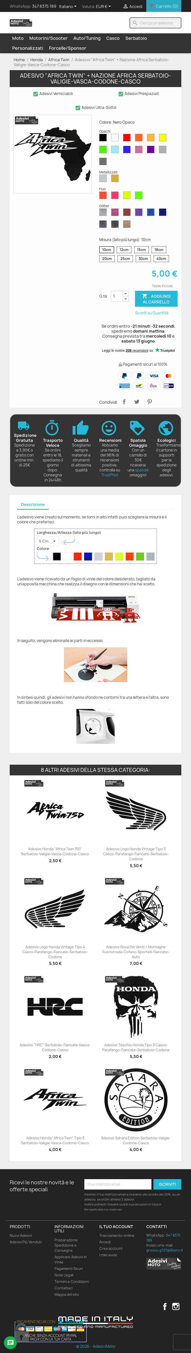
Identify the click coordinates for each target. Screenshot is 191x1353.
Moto (18, 38)
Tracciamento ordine (117, 1235)
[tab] (33, 505)
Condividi (124, 402)
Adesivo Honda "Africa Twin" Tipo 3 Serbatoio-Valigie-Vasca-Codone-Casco (55, 1140)
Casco (113, 38)
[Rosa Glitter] (116, 213)
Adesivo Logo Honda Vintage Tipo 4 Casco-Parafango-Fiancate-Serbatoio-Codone (55, 952)
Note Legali (63, 1275)
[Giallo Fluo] (128, 196)
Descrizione (33, 504)
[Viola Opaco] (151, 151)
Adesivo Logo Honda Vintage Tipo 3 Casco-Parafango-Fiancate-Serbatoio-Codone (136, 854)
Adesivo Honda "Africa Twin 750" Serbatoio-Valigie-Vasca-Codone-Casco (55, 851)
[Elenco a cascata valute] (104, 7)
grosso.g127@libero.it (164, 1250)
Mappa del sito (66, 1294)
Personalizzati (27, 48)
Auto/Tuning (86, 38)
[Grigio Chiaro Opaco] (163, 151)
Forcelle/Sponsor (67, 48)
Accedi (105, 1242)
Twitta (137, 402)
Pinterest (149, 402)
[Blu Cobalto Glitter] (163, 213)
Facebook (165, 1306)
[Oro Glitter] (128, 225)
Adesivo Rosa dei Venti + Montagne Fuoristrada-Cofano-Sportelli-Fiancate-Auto (135, 952)
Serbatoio (136, 38)
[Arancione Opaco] (139, 139)
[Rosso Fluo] (104, 196)
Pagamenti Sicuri (68, 1268)
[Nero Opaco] (104, 139)
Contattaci (63, 1288)
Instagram (176, 1306)
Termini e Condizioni (71, 1281)
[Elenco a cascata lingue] (68, 7)
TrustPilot (109, 475)
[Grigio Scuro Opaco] (104, 163)
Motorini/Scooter (48, 38)
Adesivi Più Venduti (26, 1242)
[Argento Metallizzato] (104, 180)
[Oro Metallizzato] (116, 180)
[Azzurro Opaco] (116, 151)
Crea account (111, 1248)
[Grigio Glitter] (104, 225)
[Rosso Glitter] (128, 213)
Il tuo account (116, 1226)
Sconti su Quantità (151, 313)
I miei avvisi (108, 1255)
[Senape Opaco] (151, 139)
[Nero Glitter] (116, 225)
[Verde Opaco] (104, 151)
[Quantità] (117, 296)
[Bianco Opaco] (116, 139)
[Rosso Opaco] (128, 139)
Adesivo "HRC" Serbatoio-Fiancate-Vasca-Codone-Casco (55, 1047)
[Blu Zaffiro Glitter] (151, 213)
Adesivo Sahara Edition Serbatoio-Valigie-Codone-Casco (136, 1140)
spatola (141, 470)
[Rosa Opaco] (139, 151)
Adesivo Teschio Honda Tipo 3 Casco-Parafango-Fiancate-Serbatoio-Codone (136, 1047)
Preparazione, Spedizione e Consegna (66, 1245)
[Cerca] (155, 22)
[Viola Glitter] (139, 213)
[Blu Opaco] (128, 151)
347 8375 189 (44, 6)
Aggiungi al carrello (156, 299)
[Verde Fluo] (139, 196)
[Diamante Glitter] (104, 213)
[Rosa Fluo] (116, 196)
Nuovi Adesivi (21, 1235)
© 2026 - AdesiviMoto (95, 1346)
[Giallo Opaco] (163, 139)
